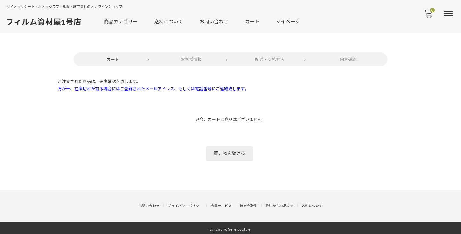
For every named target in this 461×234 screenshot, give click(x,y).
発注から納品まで (279, 204)
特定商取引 (248, 204)
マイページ (289, 21)
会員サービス (221, 204)
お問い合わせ (214, 21)
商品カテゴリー (121, 21)
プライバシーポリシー (185, 204)
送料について (169, 21)
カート (253, 21)
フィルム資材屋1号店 (44, 21)
